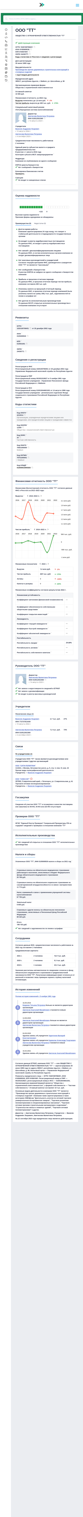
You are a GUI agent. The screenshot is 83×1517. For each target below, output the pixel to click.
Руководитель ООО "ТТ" (30, 665)
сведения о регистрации (51, 57)
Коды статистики (25, 404)
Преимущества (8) (23, 223)
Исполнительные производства (35, 835)
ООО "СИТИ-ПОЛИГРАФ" (25, 766)
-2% (49, 100)
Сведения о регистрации (30, 359)
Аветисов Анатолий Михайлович (36, 1010)
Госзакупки (22, 797)
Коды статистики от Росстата (27, 57)
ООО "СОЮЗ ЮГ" (22, 779)
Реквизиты (22, 317)
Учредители (22, 706)
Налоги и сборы (25, 854)
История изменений (27, 989)
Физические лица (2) (24, 714)
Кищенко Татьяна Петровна (34, 1005)
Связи (19, 746)
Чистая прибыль (22, 103)
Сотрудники (22, 938)
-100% (57, 579)
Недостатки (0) (40, 223)
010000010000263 (24, 468)
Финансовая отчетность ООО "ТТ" (36, 481)
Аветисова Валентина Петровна (41, 116)
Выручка (19, 100)
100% (57, 584)
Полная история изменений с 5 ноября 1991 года (35, 996)
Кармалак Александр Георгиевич (62, 1040)
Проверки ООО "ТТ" (27, 816)
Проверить (19, 174)
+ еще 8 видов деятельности (27, 75)
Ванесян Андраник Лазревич (27, 129)
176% (54, 103)
